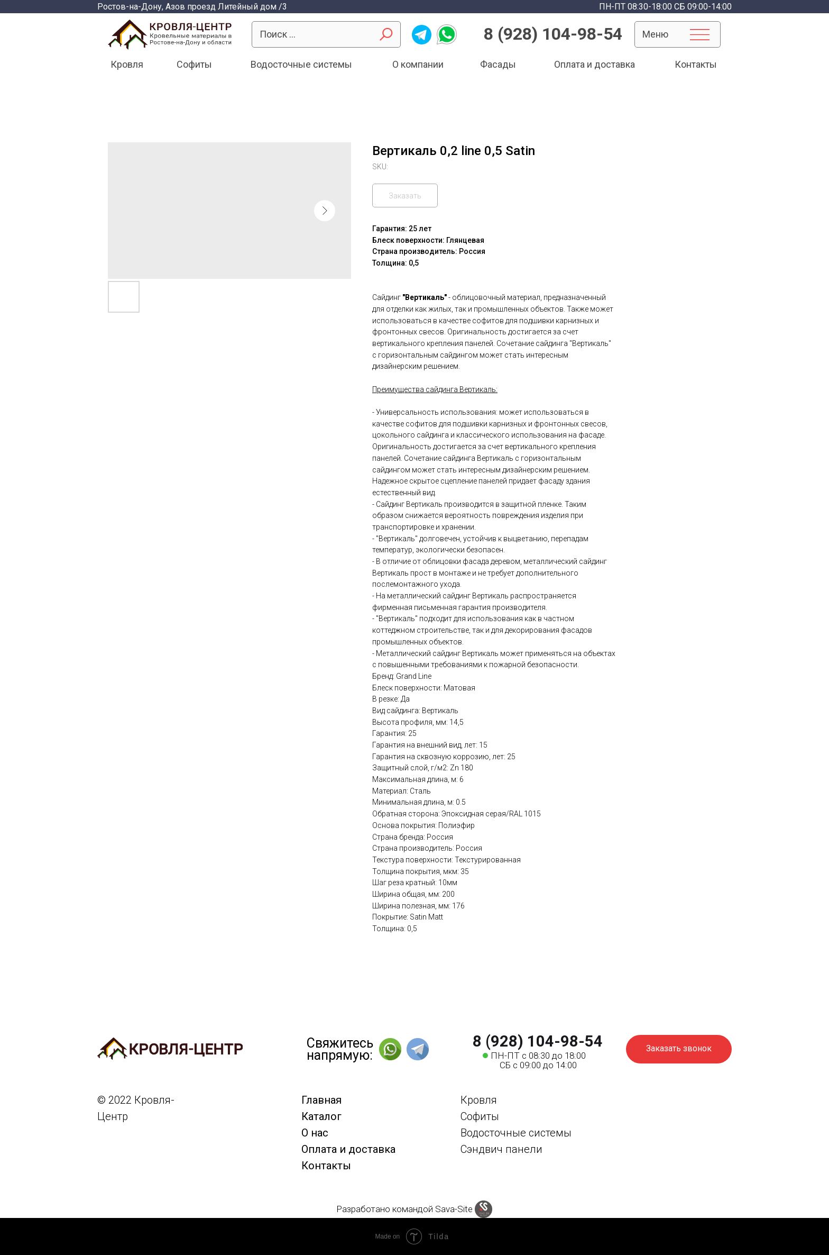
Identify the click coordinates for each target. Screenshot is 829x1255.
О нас (314, 1132)
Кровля (478, 1100)
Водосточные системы (516, 1132)
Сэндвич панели (501, 1149)
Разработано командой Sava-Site (404, 1209)
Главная (321, 1100)
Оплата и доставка (348, 1149)
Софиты (479, 1116)
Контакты (326, 1165)
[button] (679, 1049)
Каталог (321, 1116)
